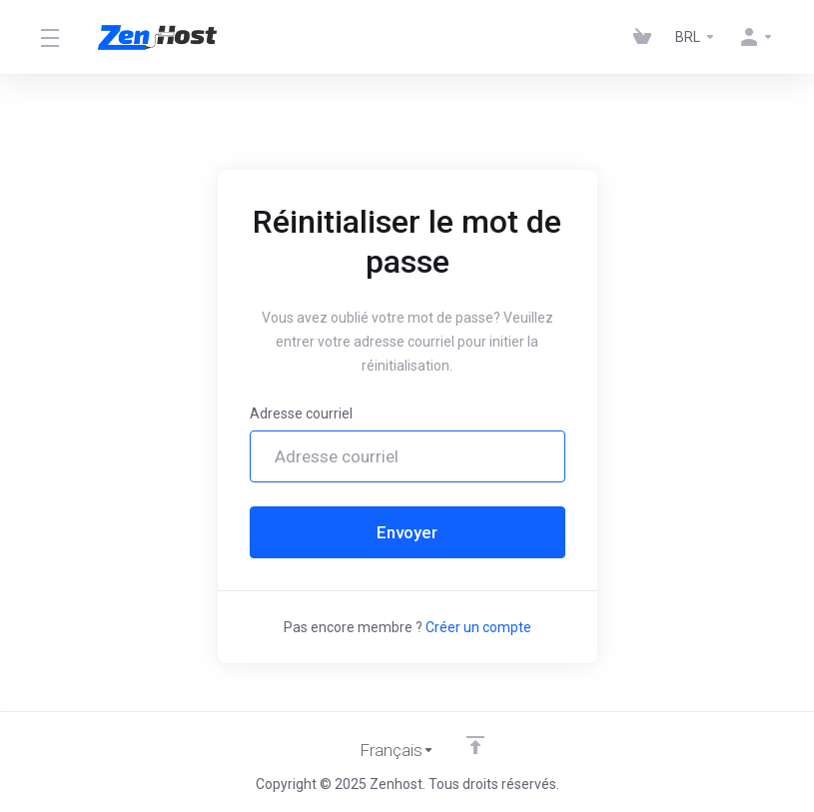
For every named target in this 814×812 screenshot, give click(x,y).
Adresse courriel (301, 413)
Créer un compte (478, 627)
